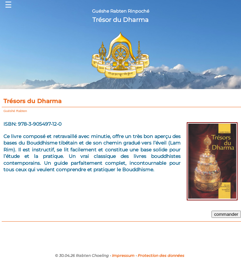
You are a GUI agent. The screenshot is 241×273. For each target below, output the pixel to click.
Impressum (123, 255)
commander (226, 214)
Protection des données (161, 255)
